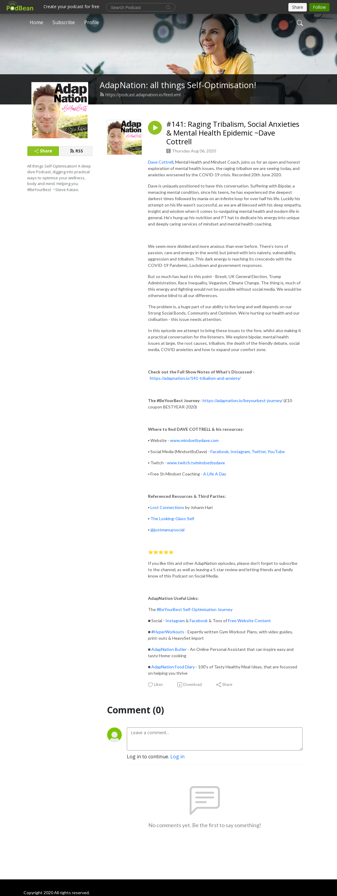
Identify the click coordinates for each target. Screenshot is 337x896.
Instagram (240, 451)
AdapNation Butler (169, 649)
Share (43, 151)
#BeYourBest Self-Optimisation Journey (195, 609)
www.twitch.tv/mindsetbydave (196, 462)
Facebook (219, 451)
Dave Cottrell (160, 162)
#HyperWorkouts (167, 631)
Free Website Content (249, 620)
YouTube (276, 451)
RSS (76, 151)
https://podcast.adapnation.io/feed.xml (140, 95)
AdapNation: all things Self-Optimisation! (178, 85)
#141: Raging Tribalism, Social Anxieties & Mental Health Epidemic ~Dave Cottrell (232, 133)
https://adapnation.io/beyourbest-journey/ (243, 400)
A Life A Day (214, 473)
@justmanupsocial (167, 529)
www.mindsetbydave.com (194, 440)
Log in (177, 756)
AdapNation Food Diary (173, 666)
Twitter (259, 451)
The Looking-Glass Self (172, 518)
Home (36, 22)
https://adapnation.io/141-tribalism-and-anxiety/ (195, 378)
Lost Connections (167, 507)
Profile (91, 22)
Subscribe (64, 22)
